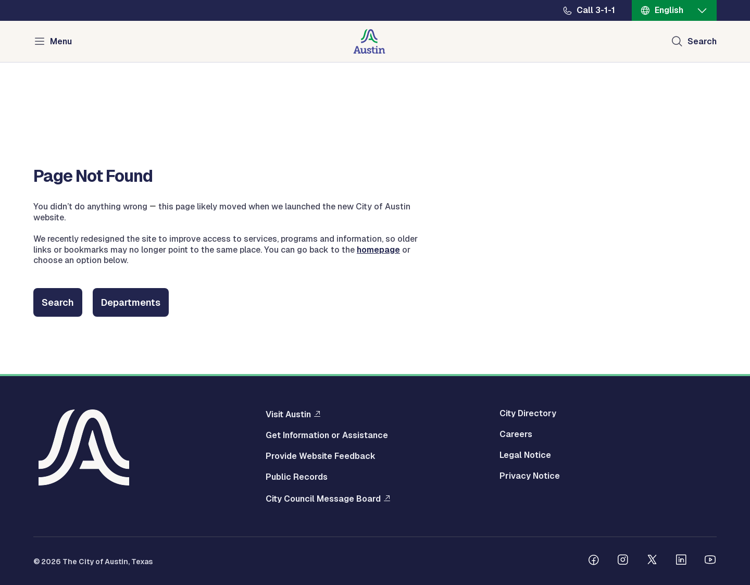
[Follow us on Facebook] (594, 561)
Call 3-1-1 (596, 10)
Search (58, 302)
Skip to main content (41, 0)
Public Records (297, 477)
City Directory (527, 413)
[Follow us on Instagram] (623, 561)
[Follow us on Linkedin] (681, 561)
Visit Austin (288, 414)
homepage (378, 249)
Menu (61, 41)
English (669, 10)
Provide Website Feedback (321, 456)
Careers (515, 434)
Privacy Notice (529, 476)
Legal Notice (525, 455)
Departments (130, 302)
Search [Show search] (702, 41)
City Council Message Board (323, 498)
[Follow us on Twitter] (652, 561)
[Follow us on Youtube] (710, 561)
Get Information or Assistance (327, 435)
